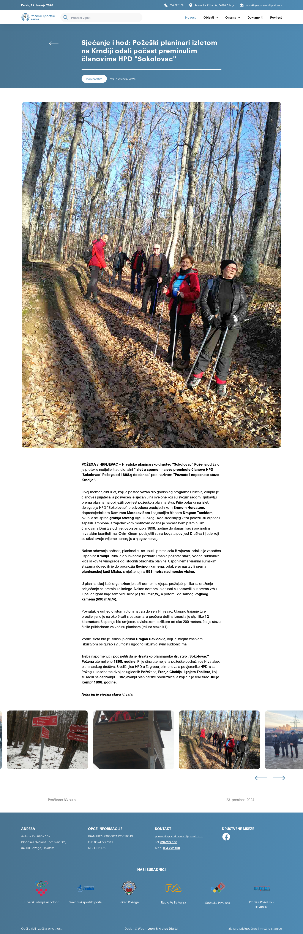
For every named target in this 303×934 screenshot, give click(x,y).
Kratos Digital (168, 928)
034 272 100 (168, 842)
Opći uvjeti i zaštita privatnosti (41, 928)
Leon (151, 928)
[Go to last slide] (261, 778)
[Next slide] (279, 778)
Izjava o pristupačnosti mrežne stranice (255, 928)
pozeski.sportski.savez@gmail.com (179, 836)
